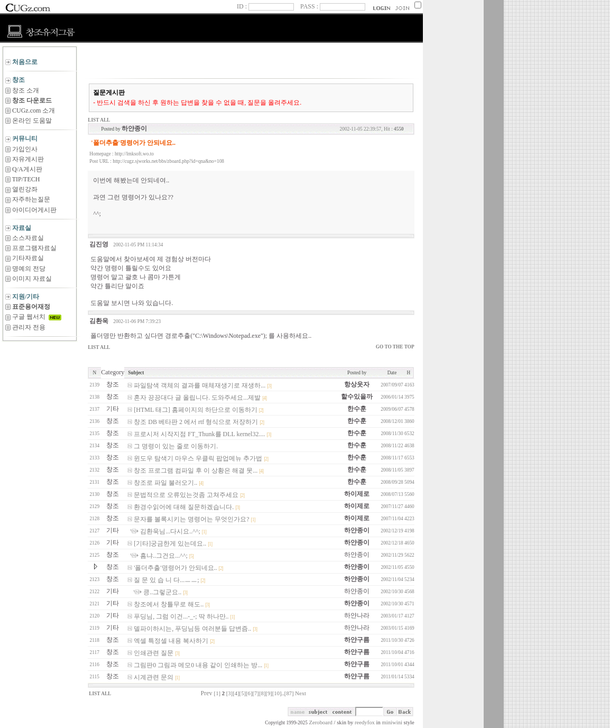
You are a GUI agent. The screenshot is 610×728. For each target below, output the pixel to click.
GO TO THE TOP (395, 346)
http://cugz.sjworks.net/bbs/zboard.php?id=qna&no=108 (168, 161)
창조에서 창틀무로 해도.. (169, 604)
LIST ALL (99, 120)
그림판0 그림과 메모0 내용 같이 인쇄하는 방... (198, 665)
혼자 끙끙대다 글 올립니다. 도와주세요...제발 (197, 397)
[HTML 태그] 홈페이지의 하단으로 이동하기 (195, 409)
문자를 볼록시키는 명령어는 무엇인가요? (191, 519)
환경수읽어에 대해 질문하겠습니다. (184, 507)
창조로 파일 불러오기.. (165, 482)
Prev (206, 693)
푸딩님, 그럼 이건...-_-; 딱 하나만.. (181, 616)
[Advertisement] (40, 385)
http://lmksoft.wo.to (134, 153)
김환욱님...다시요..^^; (170, 531)
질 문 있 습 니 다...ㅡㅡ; (166, 580)
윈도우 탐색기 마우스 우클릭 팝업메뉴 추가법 (198, 458)
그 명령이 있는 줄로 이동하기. (176, 446)
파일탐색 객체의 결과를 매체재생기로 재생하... (199, 385)
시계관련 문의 (153, 677)
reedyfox (365, 722)
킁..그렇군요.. (162, 592)
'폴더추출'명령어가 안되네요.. (175, 568)
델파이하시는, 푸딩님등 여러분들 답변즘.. (192, 628)
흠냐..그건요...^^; (164, 555)
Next (300, 693)
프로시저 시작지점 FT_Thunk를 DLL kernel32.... (199, 434)
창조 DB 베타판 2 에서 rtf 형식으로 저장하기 (196, 422)
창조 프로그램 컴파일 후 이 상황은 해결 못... (195, 470)
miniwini (392, 722)
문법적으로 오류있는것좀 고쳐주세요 (186, 495)
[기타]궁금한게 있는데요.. (170, 543)
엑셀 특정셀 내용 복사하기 (171, 640)
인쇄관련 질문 (153, 653)
